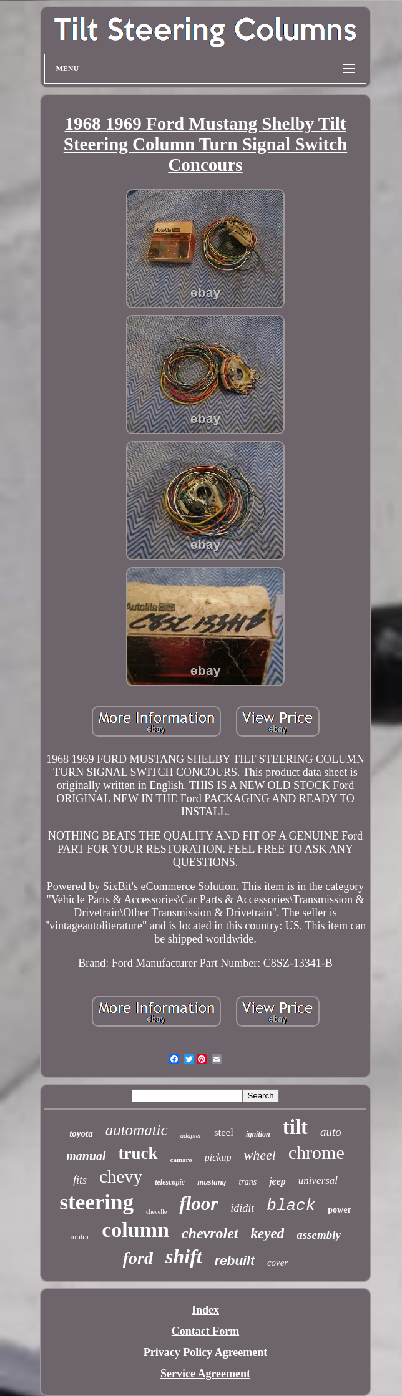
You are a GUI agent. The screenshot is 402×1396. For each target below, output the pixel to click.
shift (183, 1256)
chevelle (156, 1211)
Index (205, 1310)
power (339, 1209)
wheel (259, 1155)
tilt (295, 1127)
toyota (81, 1133)
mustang (211, 1181)
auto (330, 1131)
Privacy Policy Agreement (206, 1352)
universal (318, 1180)
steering (96, 1202)
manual (85, 1156)
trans (247, 1181)
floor (198, 1203)
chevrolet (210, 1233)
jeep (277, 1181)
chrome (316, 1152)
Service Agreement (205, 1373)
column (135, 1229)
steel (223, 1132)
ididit (242, 1208)
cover (277, 1263)
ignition (258, 1134)
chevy (120, 1176)
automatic (136, 1130)
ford (138, 1258)
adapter (191, 1135)
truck (138, 1153)
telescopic (170, 1182)
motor (79, 1236)
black (291, 1205)
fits (80, 1180)
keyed (268, 1233)
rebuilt (235, 1260)
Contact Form (205, 1331)
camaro (181, 1159)
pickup (218, 1157)
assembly (319, 1234)
